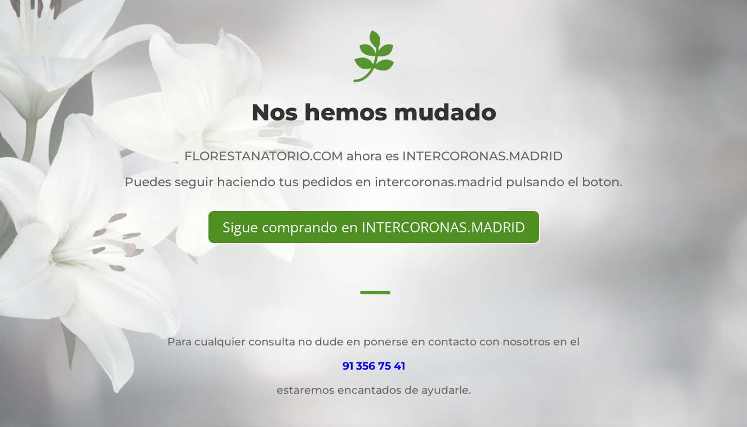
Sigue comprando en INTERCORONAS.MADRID (374, 226)
